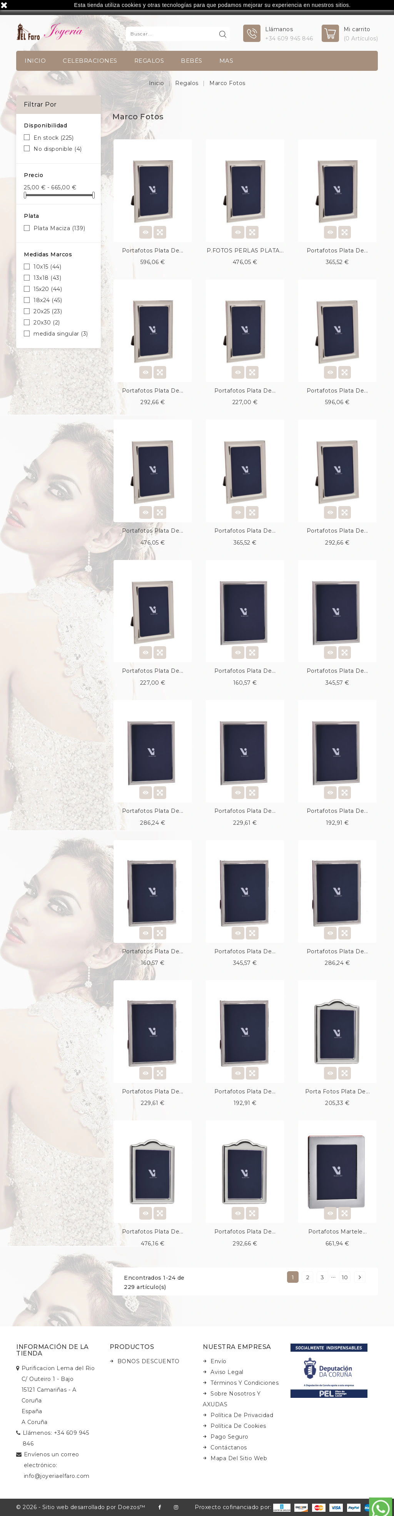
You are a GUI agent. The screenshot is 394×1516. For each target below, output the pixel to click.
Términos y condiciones (244, 1382)
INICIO (35, 60)
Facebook (159, 1507)
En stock (53, 137)
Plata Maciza (59, 228)
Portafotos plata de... (153, 250)
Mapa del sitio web (238, 1458)
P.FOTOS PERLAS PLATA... (245, 250)
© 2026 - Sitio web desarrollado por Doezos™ (80, 1507)
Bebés (191, 60)
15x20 (47, 289)
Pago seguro (229, 1436)
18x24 (47, 300)
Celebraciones (90, 60)
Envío (218, 1361)
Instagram (176, 1507)
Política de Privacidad (241, 1415)
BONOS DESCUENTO (148, 1361)
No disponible (57, 148)
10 (345, 1277)
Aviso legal (227, 1372)
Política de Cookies (238, 1425)
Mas (226, 60)
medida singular (60, 333)
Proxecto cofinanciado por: (242, 1507)
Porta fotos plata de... (337, 1091)
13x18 (47, 277)
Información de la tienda (52, 1350)
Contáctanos (228, 1447)
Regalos (149, 60)
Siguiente (360, 1277)
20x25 (47, 311)
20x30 (46, 322)
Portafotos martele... (337, 1231)
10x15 (47, 266)
